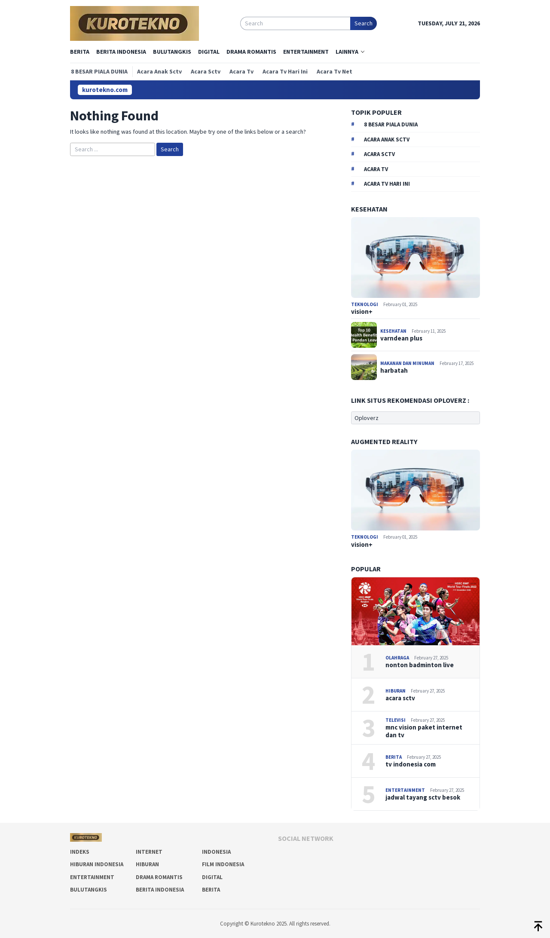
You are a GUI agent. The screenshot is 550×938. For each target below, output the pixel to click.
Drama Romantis (159, 877)
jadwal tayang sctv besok (422, 797)
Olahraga (397, 658)
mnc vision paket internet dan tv (423, 731)
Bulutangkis (88, 889)
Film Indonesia (223, 864)
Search (363, 23)
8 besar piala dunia (391, 124)
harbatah (394, 370)
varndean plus (401, 338)
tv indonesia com (410, 764)
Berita (394, 757)
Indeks (79, 851)
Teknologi (365, 304)
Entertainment (405, 790)
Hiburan (395, 691)
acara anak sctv (386, 139)
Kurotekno (263, 923)
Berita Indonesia (160, 889)
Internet (149, 851)
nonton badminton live (419, 665)
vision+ (362, 312)
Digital (212, 877)
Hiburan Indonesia (96, 864)
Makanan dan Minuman (407, 363)
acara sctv (379, 154)
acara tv (376, 169)
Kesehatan (393, 331)
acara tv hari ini (387, 183)
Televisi (395, 720)
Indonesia (216, 851)
